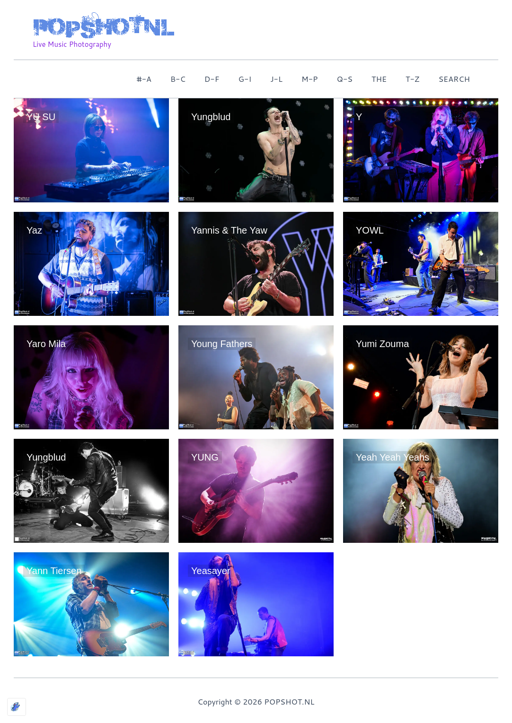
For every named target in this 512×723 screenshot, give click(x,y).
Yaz (34, 230)
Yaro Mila (46, 344)
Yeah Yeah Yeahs (392, 457)
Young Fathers (221, 344)
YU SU (40, 117)
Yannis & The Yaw (229, 230)
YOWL (370, 230)
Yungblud (210, 117)
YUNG (205, 457)
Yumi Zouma (382, 344)
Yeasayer (210, 571)
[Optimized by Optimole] (16, 707)
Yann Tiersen (53, 571)
